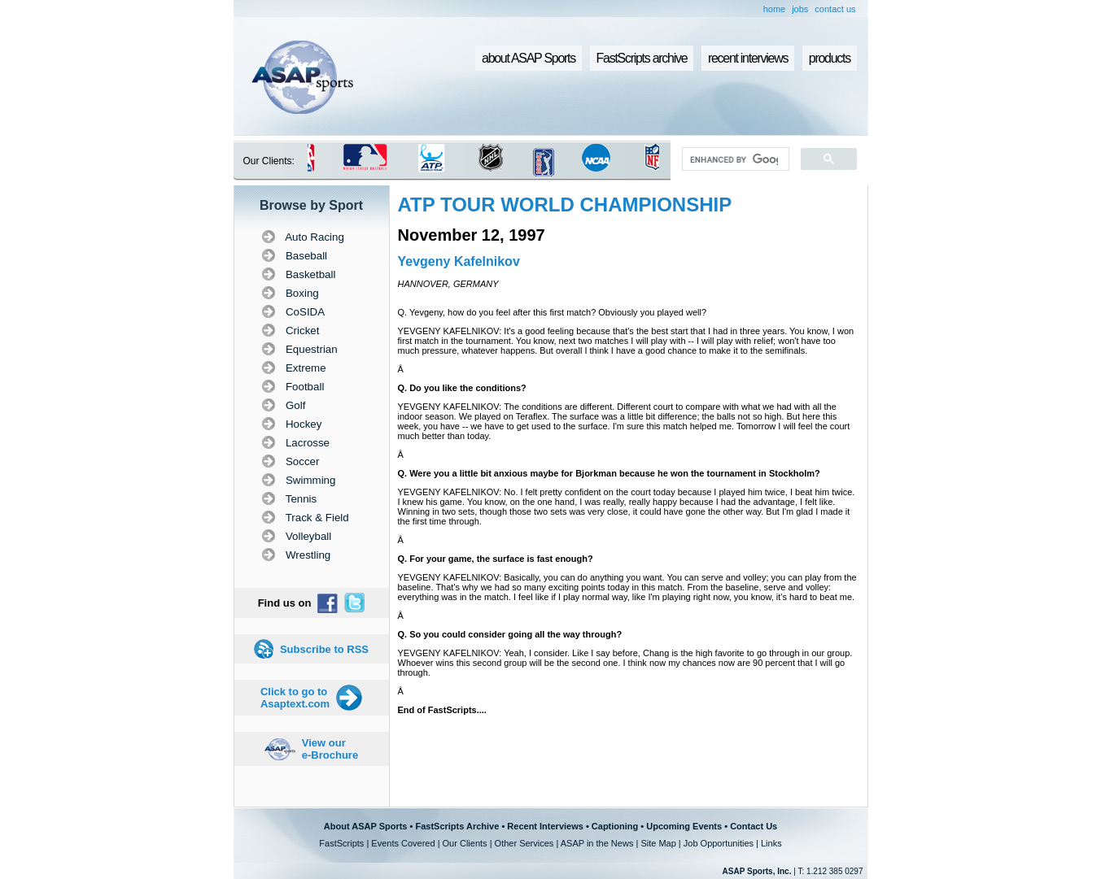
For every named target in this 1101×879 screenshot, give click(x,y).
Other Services (524, 843)
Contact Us (753, 826)
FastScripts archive (642, 58)
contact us (835, 9)
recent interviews (748, 58)
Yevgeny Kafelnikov (459, 261)
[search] (733, 159)
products (829, 58)
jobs (800, 9)
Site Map (657, 843)
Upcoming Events (684, 826)
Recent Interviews (545, 826)
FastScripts (341, 843)
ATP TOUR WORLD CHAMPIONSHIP (565, 204)
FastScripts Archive (457, 826)
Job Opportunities (719, 843)
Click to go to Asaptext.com (295, 697)
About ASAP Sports (366, 826)
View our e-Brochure (330, 749)
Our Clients (465, 843)
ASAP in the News (597, 843)
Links (771, 843)
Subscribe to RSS (324, 649)
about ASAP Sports (528, 58)
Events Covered (403, 843)
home (774, 9)
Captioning (615, 826)
